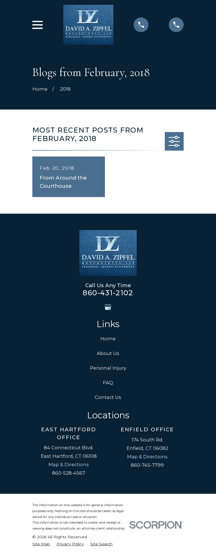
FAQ (108, 382)
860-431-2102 (108, 293)
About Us (108, 353)
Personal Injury (108, 368)
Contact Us (108, 397)
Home (108, 338)
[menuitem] (41, 544)
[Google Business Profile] (108, 307)
